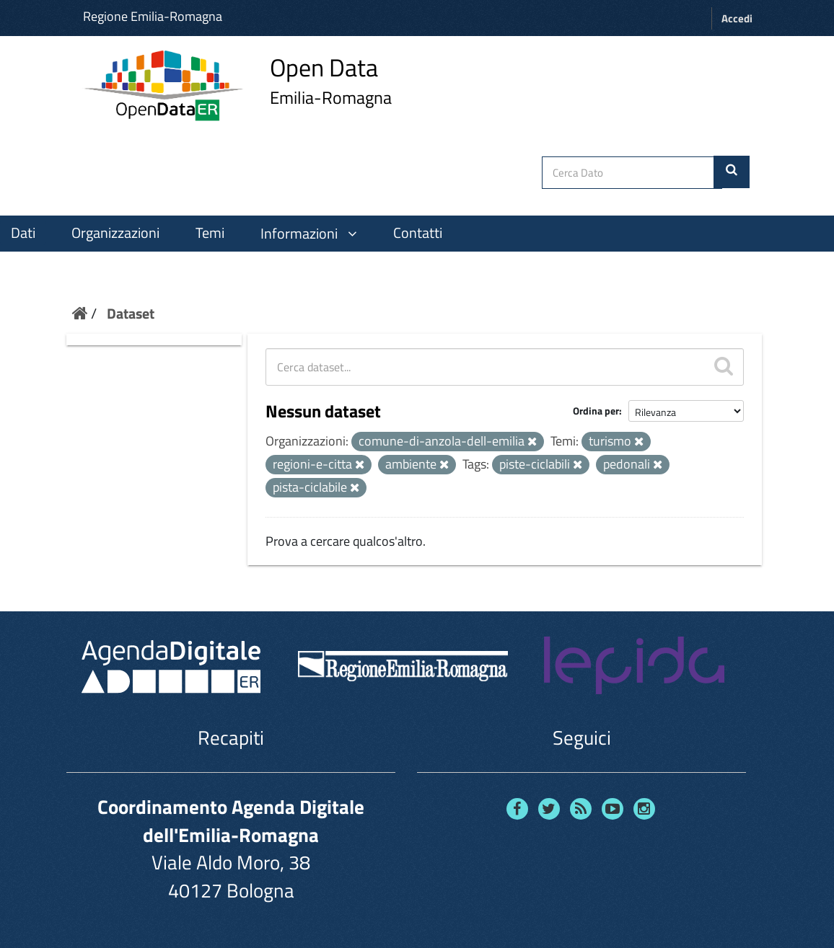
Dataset (130, 313)
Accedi (736, 18)
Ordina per (596, 410)
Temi (210, 233)
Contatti (417, 233)
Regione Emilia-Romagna (152, 16)
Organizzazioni (115, 233)
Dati (23, 233)
